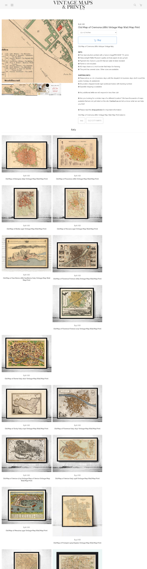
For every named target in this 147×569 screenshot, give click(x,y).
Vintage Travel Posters (66, 534)
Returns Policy (62, 531)
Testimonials (22, 531)
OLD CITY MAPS (94, 121)
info (92, 92)
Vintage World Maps (91, 531)
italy (81, 121)
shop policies (97, 110)
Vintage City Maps (133, 531)
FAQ (34, 531)
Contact (75, 531)
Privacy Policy (45, 531)
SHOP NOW (85, 534)
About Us (9, 531)
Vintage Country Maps (113, 531)
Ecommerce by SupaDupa (75, 558)
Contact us (113, 101)
